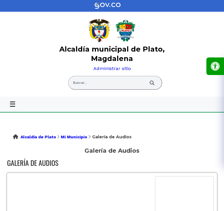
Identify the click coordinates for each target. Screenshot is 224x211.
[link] (112, 6)
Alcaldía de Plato (38, 137)
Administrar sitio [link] (112, 68)
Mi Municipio (74, 137)
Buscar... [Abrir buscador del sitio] (80, 83)
